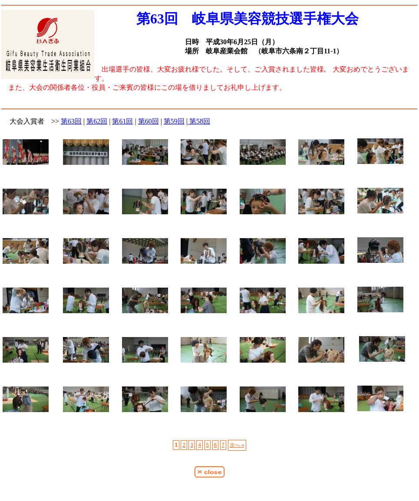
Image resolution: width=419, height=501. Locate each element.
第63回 (71, 121)
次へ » (237, 445)
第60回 (148, 121)
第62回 (96, 121)
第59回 (174, 121)
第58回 (199, 121)
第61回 (122, 121)
